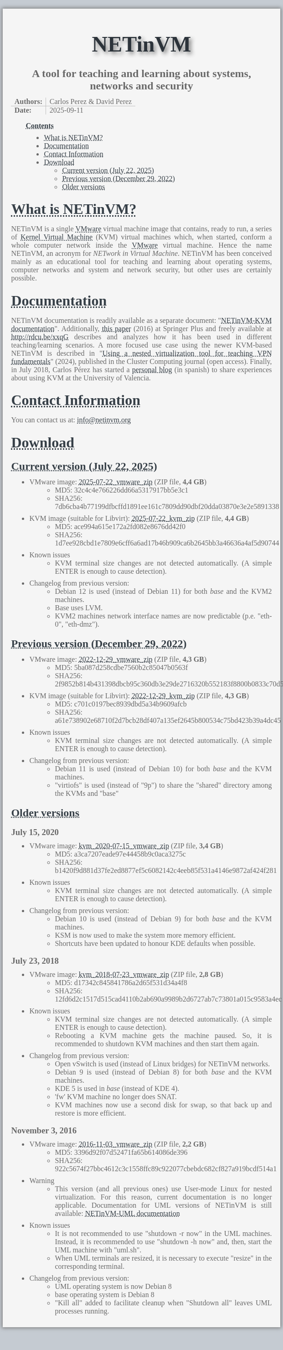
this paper (116, 328)
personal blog (152, 370)
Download (59, 162)
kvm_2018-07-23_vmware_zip (124, 974)
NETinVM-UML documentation (132, 1213)
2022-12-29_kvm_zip (163, 696)
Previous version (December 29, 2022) (118, 178)
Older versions (83, 187)
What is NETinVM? (73, 137)
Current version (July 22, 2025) (108, 170)
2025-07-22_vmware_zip (116, 482)
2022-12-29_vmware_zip (116, 659)
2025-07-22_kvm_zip (163, 518)
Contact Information (73, 154)
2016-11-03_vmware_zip (115, 1144)
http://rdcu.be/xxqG (39, 337)
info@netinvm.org (104, 420)
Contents (39, 126)
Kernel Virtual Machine (57, 237)
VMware (88, 229)
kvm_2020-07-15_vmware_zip (124, 846)
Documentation (66, 146)
